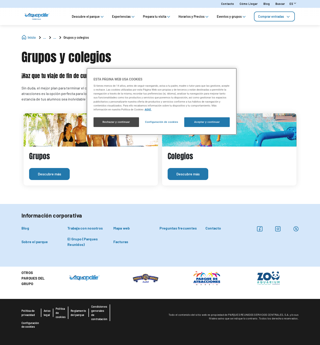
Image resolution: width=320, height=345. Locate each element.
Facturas (120, 241)
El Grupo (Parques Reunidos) (82, 242)
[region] (162, 101)
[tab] (274, 16)
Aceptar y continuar (207, 122)
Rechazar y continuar (116, 122)
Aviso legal (47, 312)
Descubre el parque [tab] (88, 16)
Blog (266, 3)
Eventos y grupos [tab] (232, 16)
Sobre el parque (34, 241)
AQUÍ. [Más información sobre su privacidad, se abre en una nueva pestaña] (148, 109)
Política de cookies (61, 312)
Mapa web (121, 228)
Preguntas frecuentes (178, 228)
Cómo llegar (249, 3)
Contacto (227, 3)
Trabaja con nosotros (85, 228)
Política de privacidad (28, 312)
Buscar (280, 3)
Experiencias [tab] (124, 16)
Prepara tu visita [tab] (157, 16)
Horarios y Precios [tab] (193, 16)
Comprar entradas (274, 16)
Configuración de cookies (30, 324)
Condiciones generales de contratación (99, 313)
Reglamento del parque (78, 312)
